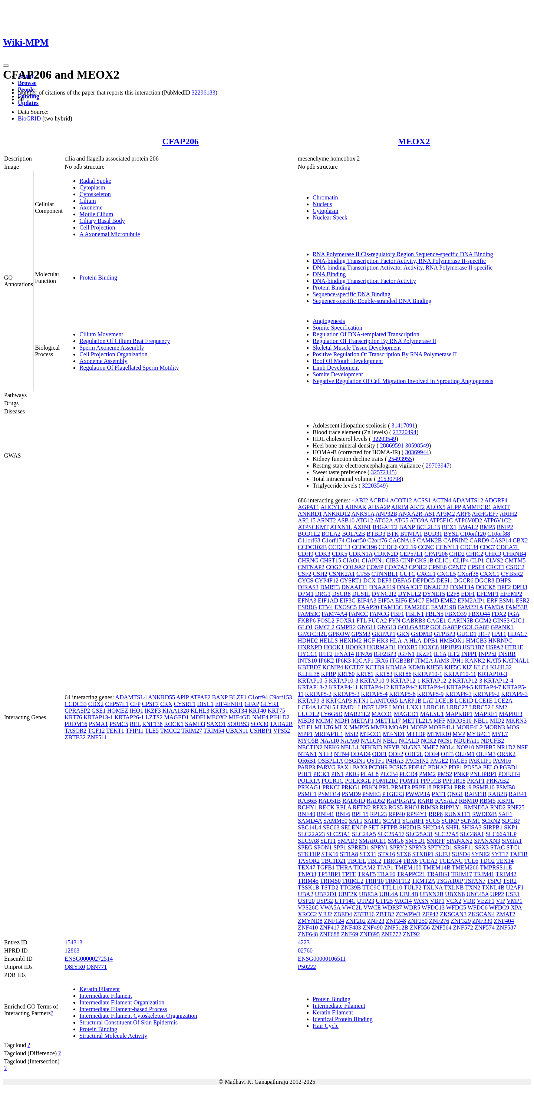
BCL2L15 (428, 527)
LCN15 (326, 707)
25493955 (400, 459)
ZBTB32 (75, 737)
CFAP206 (180, 141)
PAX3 (360, 767)
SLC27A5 (447, 834)
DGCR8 (484, 580)
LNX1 (414, 707)
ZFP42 (430, 914)
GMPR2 (346, 627)
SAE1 (505, 814)
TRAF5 (367, 874)
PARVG (326, 767)
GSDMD (421, 634)
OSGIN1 (354, 761)
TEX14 (505, 861)
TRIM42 (506, 874)
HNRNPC (500, 640)
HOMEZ (117, 710)
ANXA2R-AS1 (416, 514)
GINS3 (501, 620)
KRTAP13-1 (98, 717)
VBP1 (437, 901)
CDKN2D (386, 554)
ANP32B (387, 514)
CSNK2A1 (342, 574)
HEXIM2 (350, 640)
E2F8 (452, 594)
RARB (425, 801)
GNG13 (387, 627)
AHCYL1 (332, 507)
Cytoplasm (92, 187)
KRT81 (364, 674)
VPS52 (281, 730)
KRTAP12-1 (406, 680)
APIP (182, 697)
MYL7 (500, 734)
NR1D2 (506, 747)
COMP (374, 567)
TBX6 (410, 861)
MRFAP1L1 (328, 734)
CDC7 (487, 547)
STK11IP (309, 854)
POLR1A (309, 781)
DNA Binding (329, 274)
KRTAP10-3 (492, 674)
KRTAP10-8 (344, 680)
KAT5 (494, 660)
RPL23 (378, 814)
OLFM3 (485, 754)
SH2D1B (410, 827)
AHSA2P (378, 507)
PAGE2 (439, 761)
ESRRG (307, 607)
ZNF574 (485, 927)
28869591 (392, 445)
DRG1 (323, 594)
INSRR (506, 654)
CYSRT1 (185, 704)
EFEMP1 (488, 594)
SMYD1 (415, 841)
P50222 (307, 967)
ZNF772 (391, 934)
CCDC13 (339, 547)
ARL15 (307, 520)
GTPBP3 (444, 634)
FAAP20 (368, 607)
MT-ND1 (394, 734)
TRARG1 (438, 874)
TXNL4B (493, 887)
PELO (490, 767)
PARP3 (306, 767)
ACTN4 (441, 500)
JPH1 (457, 660)
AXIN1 (362, 527)
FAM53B (516, 607)
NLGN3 (411, 747)
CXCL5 (446, 574)
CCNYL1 (447, 547)
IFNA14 (344, 654)
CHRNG (308, 560)
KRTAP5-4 (374, 694)
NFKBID (371, 747)
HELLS (328, 640)
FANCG (379, 614)
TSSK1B (308, 887)
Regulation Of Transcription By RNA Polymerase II (374, 341)
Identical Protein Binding (343, 1019)
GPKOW (339, 634)
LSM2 (499, 707)
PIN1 (337, 774)
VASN (421, 901)
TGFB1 (326, 867)
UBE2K (347, 894)
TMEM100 (408, 867)
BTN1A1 (411, 534)
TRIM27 (191, 730)
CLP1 (477, 560)
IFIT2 (326, 654)
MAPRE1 (485, 714)
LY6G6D (332, 714)
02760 (305, 950)
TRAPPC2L (411, 874)
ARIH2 (508, 514)
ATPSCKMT (313, 527)
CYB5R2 (512, 574)
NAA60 (349, 740)
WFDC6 (478, 907)
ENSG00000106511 (322, 958)
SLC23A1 (338, 834)
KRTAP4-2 (403, 687)
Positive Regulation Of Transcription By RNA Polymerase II (385, 354)
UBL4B (408, 894)
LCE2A (503, 700)
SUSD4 (461, 854)
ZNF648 (308, 934)
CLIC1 (443, 560)
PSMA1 (98, 724)
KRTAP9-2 (486, 694)
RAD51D (353, 801)
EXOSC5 (345, 607)
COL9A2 (354, 567)
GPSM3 (360, 634)
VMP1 (515, 901)
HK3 (382, 640)
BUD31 (433, 534)
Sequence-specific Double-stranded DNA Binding (372, 301)
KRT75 (276, 710)
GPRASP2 (77, 710)
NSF (522, 747)
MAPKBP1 (459, 714)
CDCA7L (508, 547)
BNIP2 (505, 527)
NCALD (409, 740)
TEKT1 (115, 730)
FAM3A (494, 607)
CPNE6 (437, 567)
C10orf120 (473, 534)
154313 (73, 942)
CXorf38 (467, 574)
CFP (135, 704)
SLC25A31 (419, 834)
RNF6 (343, 814)
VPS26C (308, 907)
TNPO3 (307, 874)
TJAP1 (385, 867)
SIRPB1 (492, 827)
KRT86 (402, 674)
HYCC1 (307, 654)
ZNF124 (334, 921)
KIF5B (434, 667)
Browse (27, 83)
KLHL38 (309, 674)
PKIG (352, 774)
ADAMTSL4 (131, 697)
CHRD (493, 554)
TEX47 (306, 867)
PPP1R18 (454, 781)
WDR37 (392, 907)
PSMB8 (505, 787)
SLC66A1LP (500, 834)
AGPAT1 (308, 507)
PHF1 (305, 774)
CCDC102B (312, 547)
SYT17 (499, 854)
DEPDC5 (423, 580)
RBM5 (487, 801)
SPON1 (323, 847)
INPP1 (469, 654)
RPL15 (360, 814)
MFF (439, 720)
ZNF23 (375, 921)
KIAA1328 (175, 710)
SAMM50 (335, 821)
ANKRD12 (336, 514)
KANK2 (475, 660)
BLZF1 (238, 697)
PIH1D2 (279, 717)
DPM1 (306, 594)
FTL (361, 620)
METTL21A (417, 720)
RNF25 (515, 807)
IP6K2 (326, 660)
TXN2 (472, 887)
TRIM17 (461, 874)
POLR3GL (358, 781)
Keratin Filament (99, 989)
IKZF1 (424, 654)
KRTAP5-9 (430, 694)
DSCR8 (341, 594)
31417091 (403, 425)
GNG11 (366, 627)
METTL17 (388, 720)
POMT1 (409, 781)
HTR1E (514, 647)
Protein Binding (98, 277)
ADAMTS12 (468, 500)
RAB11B (476, 794)
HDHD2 (308, 640)
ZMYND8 (310, 921)
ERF (492, 600)
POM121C (385, 781)
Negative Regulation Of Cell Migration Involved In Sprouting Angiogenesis (403, 381)
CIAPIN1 (373, 560)
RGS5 (395, 807)
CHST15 (330, 560)
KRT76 (73, 717)
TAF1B (519, 854)
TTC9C (371, 887)
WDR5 (411, 907)
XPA (516, 907)
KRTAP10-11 (460, 674)
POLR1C (333, 781)
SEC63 (331, 827)
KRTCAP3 (339, 700)
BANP (220, 697)
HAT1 (499, 634)
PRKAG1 (309, 787)
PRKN (370, 787)
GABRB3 (413, 620)
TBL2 (374, 861)
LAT (428, 700)
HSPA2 (494, 647)
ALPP (453, 507)
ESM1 (506, 600)
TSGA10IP (449, 881)
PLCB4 (389, 774)
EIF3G (348, 600)
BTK (393, 534)
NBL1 (390, 740)
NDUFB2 (492, 740)
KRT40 (257, 710)
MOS (513, 727)
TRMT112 (397, 881)
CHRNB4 (514, 554)
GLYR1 (270, 704)
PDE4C (417, 767)
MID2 (497, 720)
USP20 (306, 901)
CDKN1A (360, 554)
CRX (166, 704)
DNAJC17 (409, 587)
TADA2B (281, 724)
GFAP (251, 704)
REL (135, 724)
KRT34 (238, 710)
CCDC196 (364, 547)
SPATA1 (512, 841)
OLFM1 (465, 754)
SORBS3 (238, 724)
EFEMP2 (511, 594)
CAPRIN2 (455, 540)
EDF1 (468, 594)
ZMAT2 (505, 914)
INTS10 (307, 660)
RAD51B (330, 801)
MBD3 (306, 720)
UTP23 (365, 901)
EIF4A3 (367, 600)
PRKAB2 (497, 781)
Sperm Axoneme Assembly (111, 347)
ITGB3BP (401, 660)
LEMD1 (346, 707)
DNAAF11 (354, 587)
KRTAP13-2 (312, 687)
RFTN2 (362, 807)
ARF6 (463, 514)
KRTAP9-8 (311, 700)
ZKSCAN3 (453, 914)
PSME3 (371, 794)
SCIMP (450, 821)
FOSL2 (325, 620)
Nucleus (322, 204)
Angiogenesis (329, 321)
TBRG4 (392, 861)
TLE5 (152, 730)
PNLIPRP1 (483, 774)
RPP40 (396, 814)
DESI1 (444, 580)
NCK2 (428, 740)
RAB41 (518, 794)
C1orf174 (333, 540)
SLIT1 (328, 841)
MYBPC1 (478, 734)
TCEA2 (428, 861)
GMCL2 (324, 627)
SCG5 (432, 821)
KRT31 (219, 710)
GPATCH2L (312, 634)
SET (373, 827)
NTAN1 (307, 754)
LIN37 (366, 707)
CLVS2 (494, 560)
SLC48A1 (472, 834)
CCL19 (407, 547)
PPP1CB (431, 781)
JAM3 (441, 660)
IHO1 (136, 710)
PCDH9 (378, 767)
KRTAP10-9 (374, 680)
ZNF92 (411, 934)
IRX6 (381, 660)
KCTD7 (354, 667)
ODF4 (432, 754)
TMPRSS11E (496, 867)
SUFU (442, 854)
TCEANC (451, 861)
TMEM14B (437, 867)
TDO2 (487, 861)
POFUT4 (509, 774)
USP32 (324, 901)
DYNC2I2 (384, 594)
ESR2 (523, 600)
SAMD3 (195, 724)
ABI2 (361, 500)
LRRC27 (457, 707)
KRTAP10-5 (312, 680)
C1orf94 (258, 697)
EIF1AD (328, 600)
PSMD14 (329, 794)
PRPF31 (443, 787)
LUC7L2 (308, 714)
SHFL (453, 827)
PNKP (461, 774)
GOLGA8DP (413, 627)
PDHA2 (437, 767)
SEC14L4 (309, 827)
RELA (343, 807)
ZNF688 (329, 934)
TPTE (349, 874)
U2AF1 (515, 887)
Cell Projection (97, 227)
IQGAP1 (362, 660)
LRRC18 (434, 707)
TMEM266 (465, 867)
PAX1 (344, 767)
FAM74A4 (334, 614)
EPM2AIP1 (471, 600)
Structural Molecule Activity (113, 1036)
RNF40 (306, 814)
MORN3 (494, 727)
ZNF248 (396, 921)
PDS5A (473, 767)
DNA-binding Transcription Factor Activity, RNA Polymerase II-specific (399, 261)
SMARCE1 (372, 841)
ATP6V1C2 (497, 520)
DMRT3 (330, 587)
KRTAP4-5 (459, 687)
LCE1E (483, 700)
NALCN (370, 740)
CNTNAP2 (311, 567)
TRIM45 (308, 881)
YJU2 (325, 914)
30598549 (417, 445)
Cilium (87, 201)
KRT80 (346, 674)
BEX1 (449, 527)
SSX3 (482, 847)
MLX (341, 727)
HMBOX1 (452, 640)
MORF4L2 (469, 727)
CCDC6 (388, 547)
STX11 (368, 854)
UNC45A (477, 894)
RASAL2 (446, 801)
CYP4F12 (327, 580)
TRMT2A (423, 881)
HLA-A (399, 640)
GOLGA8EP (445, 627)
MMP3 (378, 727)
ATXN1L (341, 527)
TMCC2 (170, 730)
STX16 (386, 854)
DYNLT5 (433, 594)
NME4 (260, 717)
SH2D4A (433, 827)
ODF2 (396, 754)
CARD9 (479, 540)
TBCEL (356, 861)
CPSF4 (476, 567)
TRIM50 (330, 881)
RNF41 (325, 814)
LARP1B (410, 700)
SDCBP (511, 821)
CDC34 (469, 547)
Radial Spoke (95, 181)
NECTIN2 (310, 747)
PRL (384, 787)
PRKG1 (350, 787)
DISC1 (205, 704)
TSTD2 (330, 887)
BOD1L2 (309, 534)
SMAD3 (347, 841)
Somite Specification (337, 327)
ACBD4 (379, 500)
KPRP (328, 674)
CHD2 (457, 554)
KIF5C (452, 667)
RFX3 (379, 807)
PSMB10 (484, 787)
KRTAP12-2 (436, 680)
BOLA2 (331, 534)
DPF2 (504, 587)
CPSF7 (150, 704)
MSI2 (351, 734)
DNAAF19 (382, 587)
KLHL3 (200, 710)
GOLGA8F (475, 627)
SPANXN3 (487, 841)
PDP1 (455, 767)
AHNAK (356, 507)
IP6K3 (343, 660)
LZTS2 (153, 717)
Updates (28, 103)
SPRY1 (379, 847)
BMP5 (487, 527)
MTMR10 (439, 734)
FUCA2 (377, 620)
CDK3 (322, 554)
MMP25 (359, 727)
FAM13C (391, 607)
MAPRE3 (511, 714)
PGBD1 (509, 767)
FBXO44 (479, 614)
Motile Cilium (96, 214)
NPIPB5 (485, 747)
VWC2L (352, 907)
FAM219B (443, 607)
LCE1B (444, 700)
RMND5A (476, 807)
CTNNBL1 (384, 574)
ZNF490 (373, 927)
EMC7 (417, 600)
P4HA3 (395, 761)
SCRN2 (491, 821)
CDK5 (339, 554)
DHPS (503, 580)
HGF (369, 640)
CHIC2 (474, 554)
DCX (369, 580)
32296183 (203, 92)
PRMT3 (401, 787)
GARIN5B (460, 620)
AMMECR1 (476, 507)
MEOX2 (414, 141)
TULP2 (412, 887)
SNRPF (436, 841)
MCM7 (324, 720)
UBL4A (388, 894)
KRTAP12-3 (467, 680)
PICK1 (321, 774)
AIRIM (399, 507)
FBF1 (397, 614)
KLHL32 (501, 667)
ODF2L (414, 754)
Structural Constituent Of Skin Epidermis (128, 1022)
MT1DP (416, 734)
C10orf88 (498, 534)
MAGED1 (176, 717)
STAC (497, 847)
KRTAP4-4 (432, 687)
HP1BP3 (450, 647)
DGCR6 (463, 580)
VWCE (372, 907)
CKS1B (424, 560)
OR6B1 (307, 761)
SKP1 (511, 827)
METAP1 (362, 720)
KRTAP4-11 (343, 687)
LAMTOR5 (384, 700)
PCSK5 (398, 767)
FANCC (358, 614)
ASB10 (346, 520)
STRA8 (349, 854)
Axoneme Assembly (103, 361)
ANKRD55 (161, 697)
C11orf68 (309, 540)
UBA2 (305, 894)
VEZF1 (485, 901)
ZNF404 (504, 921)
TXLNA (432, 887)
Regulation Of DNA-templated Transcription (366, 334)
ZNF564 (441, 927)
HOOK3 (355, 647)
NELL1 (350, 747)
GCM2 (483, 620)
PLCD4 (408, 774)
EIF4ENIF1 (229, 704)
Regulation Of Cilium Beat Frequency (124, 341)
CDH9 (305, 554)
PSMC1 (307, 794)
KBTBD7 (309, 667)
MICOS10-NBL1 (467, 720)
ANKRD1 (310, 514)
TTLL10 (392, 887)
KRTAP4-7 (488, 687)
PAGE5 (458, 761)
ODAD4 (360, 754)
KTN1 (361, 700)
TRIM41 (484, 874)
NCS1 (445, 740)
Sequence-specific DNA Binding (351, 294)
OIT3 (447, 754)
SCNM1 (470, 821)
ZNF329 (461, 921)
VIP (500, 901)
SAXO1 (216, 724)
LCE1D (464, 700)
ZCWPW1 (408, 914)
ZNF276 (439, 921)
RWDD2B (484, 814)
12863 (72, 950)
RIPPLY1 (450, 807)
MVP (458, 734)
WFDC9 (499, 907)
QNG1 (455, 794)
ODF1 (379, 754)
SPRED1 (358, 847)
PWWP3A (417, 794)
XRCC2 (307, 914)
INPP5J (487, 654)
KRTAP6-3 (458, 694)
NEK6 (331, 747)
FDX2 (498, 614)
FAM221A (470, 607)
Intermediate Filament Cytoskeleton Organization (138, 1016)
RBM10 (468, 801)
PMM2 (427, 774)
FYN (394, 620)
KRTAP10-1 (427, 674)
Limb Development (336, 367)
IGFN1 (406, 654)
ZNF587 (506, 927)
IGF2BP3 (385, 654)
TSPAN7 (474, 881)
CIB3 (392, 560)
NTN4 (341, 754)
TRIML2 (353, 881)
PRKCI (331, 787)
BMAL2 (468, 527)
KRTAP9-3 (514, 694)
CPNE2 (418, 567)
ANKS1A (362, 514)
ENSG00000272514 (89, 958)
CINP (406, 560)
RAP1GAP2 (401, 801)
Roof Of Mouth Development (348, 361)
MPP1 (305, 734)
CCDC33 (76, 704)
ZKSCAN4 (481, 914)
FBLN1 (415, 614)
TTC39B (350, 887)
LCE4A (307, 707)
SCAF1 (392, 821)
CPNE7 (457, 567)
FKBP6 (307, 620)
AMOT (501, 507)
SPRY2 (398, 847)
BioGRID (29, 118)
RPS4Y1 (416, 814)
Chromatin (325, 197)
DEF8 (384, 580)
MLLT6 (323, 727)
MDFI (197, 717)
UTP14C (345, 901)
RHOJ (411, 807)
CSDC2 (515, 567)
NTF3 (325, 754)
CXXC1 (489, 574)
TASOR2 (75, 730)
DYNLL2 (409, 594)
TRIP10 (374, 881)
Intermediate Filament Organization (121, 1002)
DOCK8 (485, 587)
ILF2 (454, 654)
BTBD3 (375, 534)
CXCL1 (426, 574)
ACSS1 (422, 500)
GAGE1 (436, 620)
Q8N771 (96, 967)
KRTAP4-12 (374, 687)
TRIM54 (214, 730)
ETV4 (326, 607)
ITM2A (424, 660)
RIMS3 (429, 807)
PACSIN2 (417, 761)
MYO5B (308, 740)
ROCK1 (174, 724)
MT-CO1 (370, 734)
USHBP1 (261, 730)
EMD (432, 600)
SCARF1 (413, 821)
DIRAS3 (308, 587)
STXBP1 (423, 854)
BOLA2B (353, 534)
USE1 (512, 894)
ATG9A (419, 520)
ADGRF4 (495, 500)
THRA (344, 867)
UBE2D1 (326, 894)
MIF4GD (239, 717)
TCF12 (96, 730)
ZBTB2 (385, 914)
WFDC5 (456, 907)
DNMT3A (462, 587)
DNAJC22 (436, 587)
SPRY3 (417, 847)
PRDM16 (76, 724)
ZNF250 (418, 921)
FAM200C (416, 607)
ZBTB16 (364, 914)
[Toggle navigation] (6, 66)
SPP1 (339, 847)
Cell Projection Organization (113, 354)
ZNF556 (420, 927)
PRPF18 (421, 787)
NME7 (430, 747)
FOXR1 (345, 620)
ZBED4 (342, 914)
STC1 (513, 847)
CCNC (426, 547)
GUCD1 (467, 634)
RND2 (498, 807)
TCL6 (471, 861)
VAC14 (403, 901)
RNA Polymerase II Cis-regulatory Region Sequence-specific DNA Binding (403, 254)
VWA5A (330, 907)
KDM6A (396, 667)
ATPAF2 (200, 697)
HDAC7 (517, 634)
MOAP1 (399, 727)
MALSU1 (432, 714)
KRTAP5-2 (318, 694)
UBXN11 (237, 730)
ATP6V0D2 (468, 520)
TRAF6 (386, 874)
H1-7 (484, 634)
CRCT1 (495, 567)
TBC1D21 (333, 861)
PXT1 (439, 794)
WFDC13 (433, 907)
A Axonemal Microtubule (109, 234)
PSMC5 (118, 724)
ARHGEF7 (485, 514)
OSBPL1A (330, 761)
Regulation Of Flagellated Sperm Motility (129, 367)
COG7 (334, 567)
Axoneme (90, 207)
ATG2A (383, 520)
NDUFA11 (466, 740)
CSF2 (304, 574)
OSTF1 (375, 761)
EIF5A (386, 600)
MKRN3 (516, 720)
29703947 (437, 465)
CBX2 (520, 540)
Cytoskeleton (95, 194)
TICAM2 (364, 867)
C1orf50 (356, 540)
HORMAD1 (381, 647)
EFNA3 (307, 600)
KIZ (467, 667)
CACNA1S (402, 540)
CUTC (407, 574)
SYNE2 (480, 854)
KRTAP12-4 (498, 680)
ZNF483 (351, 927)
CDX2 (96, 704)
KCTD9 (375, 667)
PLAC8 (369, 774)
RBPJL (505, 801)
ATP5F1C (441, 520)
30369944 (417, 452)
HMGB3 (476, 640)
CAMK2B (429, 540)
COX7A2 (396, 567)
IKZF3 (153, 710)
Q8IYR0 (75, 967)
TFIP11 (135, 730)
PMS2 (444, 774)
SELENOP (354, 827)
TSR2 (510, 881)
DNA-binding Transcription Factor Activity (364, 281)
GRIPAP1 (383, 634)
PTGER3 (393, 794)
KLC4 (481, 667)
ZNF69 (349, 934)
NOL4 (447, 747)
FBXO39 (456, 614)
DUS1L (361, 594)
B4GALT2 (385, 527)
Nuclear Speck (330, 217)
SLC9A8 (308, 841)
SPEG (305, 847)
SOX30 (259, 724)
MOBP (419, 727)
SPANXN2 (459, 841)
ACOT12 (401, 500)
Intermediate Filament (105, 996)
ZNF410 (308, 927)
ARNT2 (326, 520)
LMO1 (397, 707)
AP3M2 (445, 514)
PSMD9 (351, 794)
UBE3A (368, 894)
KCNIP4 (332, 667)
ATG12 (364, 520)
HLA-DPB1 (423, 640)
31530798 (389, 479)
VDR (469, 901)
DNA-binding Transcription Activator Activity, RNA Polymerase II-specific (403, 267)
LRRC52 (480, 707)
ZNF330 (482, 921)
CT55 (363, 574)
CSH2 (320, 574)
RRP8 (436, 814)
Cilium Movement (101, 334)
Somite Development (338, 374)
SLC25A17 (391, 834)
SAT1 (355, 821)
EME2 (448, 600)
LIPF (381, 707)
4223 (304, 942)
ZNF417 (329, 927)
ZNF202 (356, 921)
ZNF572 (463, 927)
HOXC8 (429, 647)
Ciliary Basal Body (102, 221)
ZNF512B (396, 927)
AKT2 (417, 507)
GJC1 (517, 620)
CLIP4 (461, 560)
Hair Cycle (326, 1026)
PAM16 (502, 761)
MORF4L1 (441, 727)
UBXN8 (455, 894)
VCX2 (453, 901)
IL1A (440, 654)
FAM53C (309, 614)
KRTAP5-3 (346, 694)
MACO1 (382, 714)
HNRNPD (310, 647)
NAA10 (329, 740)
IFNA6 (363, 654)
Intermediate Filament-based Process (123, 1009)
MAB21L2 (357, 714)
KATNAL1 (515, 660)
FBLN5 (434, 614)
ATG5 (401, 520)
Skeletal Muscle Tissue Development (357, 347)
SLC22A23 (311, 834)
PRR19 (462, 787)
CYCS (305, 580)
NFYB (392, 747)
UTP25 (384, 901)
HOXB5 (407, 647)
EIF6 (401, 600)
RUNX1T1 (457, 814)
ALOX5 (435, 507)
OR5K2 (506, 754)
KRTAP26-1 (129, 717)
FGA (513, 614)
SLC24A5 (364, 834)
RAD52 (375, 801)
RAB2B (497, 794)
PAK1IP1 (480, 761)
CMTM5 (515, 560)
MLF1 (305, 727)
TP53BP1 (329, 874)
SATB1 (372, 821)
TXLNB (454, 887)
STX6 (403, 854)
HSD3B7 (473, 647)
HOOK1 (334, 647)
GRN (403, 634)
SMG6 (396, 841)
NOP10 (465, 747)
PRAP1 (476, 781)
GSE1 (99, 710)
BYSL (451, 534)
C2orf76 (377, 540)
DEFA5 (402, 580)
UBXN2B (432, 894)
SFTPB (389, 827)
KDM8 (416, 667)
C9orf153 (280, 697)
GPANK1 (502, 627)
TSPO (494, 881)
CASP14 (501, 540)
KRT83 (383, 674)
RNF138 (152, 724)
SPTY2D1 (440, 847)
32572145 (383, 472)
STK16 (329, 854)
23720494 (404, 432)
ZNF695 (370, 934)
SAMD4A (310, 821)
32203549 (384, 439)
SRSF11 (464, 847)
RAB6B (307, 801)
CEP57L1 (117, 704)
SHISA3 (471, 827)
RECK (327, 807)
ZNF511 (97, 737)
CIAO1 (351, 560)
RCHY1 (307, 807)
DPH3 (519, 587)
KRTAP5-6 (402, 694)
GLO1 (305, 627)
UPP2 (497, 894)
